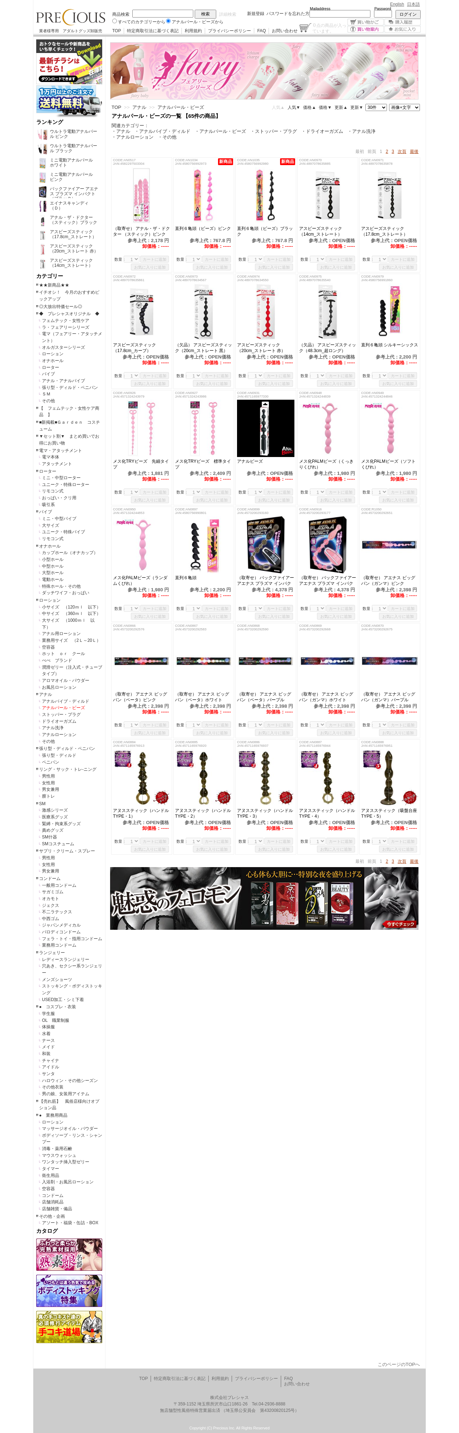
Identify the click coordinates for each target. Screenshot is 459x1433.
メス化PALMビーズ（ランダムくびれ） (140, 580)
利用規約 (193, 30)
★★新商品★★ (54, 285)
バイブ (48, 373)
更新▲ (341, 107)
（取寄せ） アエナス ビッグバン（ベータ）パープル (265, 697)
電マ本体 (50, 457)
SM (42, 803)
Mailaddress (320, 8)
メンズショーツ (57, 979)
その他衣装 (52, 1087)
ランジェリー (52, 952)
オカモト (50, 898)
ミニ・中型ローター (61, 477)
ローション (52, 353)
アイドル (50, 1066)
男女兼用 (50, 789)
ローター (50, 367)
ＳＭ (46, 393)
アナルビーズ (250, 461)
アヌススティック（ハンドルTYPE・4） (327, 813)
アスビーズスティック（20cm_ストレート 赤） (261, 347)
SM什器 (49, 837)
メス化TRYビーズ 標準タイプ (203, 464)
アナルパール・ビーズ (63, 707)
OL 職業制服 (58, 1020)
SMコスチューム (58, 843)
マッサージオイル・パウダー (70, 1128)
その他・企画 (52, 1216)
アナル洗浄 (52, 727)
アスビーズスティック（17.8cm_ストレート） (384, 231)
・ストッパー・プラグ (273, 131)
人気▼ (294, 107)
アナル (45, 694)
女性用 (48, 782)
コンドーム (50, 878)
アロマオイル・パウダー (65, 680)
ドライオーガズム (59, 721)
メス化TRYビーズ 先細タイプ (141, 464)
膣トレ (48, 796)
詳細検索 (227, 14)
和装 (46, 1053)
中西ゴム (50, 918)
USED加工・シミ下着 (63, 999)
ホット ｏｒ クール (65, 653)
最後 (414, 151)
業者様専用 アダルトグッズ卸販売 (70, 31)
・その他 (167, 137)
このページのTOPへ (399, 1364)
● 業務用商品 (53, 1115)
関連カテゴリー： (130, 125)
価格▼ (325, 107)
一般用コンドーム (59, 885)
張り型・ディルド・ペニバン (70, 387)
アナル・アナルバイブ (63, 380)
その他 (48, 400)
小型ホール (52, 559)
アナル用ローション (61, 633)
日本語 (413, 4)
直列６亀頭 (188, 577)
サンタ (48, 1073)
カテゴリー (49, 276)
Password (382, 8)
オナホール (52, 360)
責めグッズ (52, 830)
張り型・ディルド (59, 755)
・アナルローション (132, 137)
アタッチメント (57, 463)
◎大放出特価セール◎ (60, 306)
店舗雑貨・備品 (57, 1208)
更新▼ (356, 107)
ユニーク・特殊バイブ (63, 531)
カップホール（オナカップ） (70, 552)
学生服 (48, 1013)
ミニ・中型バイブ (59, 518)
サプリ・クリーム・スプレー (67, 850)
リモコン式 (52, 491)
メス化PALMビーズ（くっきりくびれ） (326, 464)
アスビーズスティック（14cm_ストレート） (320, 231)
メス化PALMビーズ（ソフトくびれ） (388, 464)
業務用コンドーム (59, 945)
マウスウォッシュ (59, 1155)
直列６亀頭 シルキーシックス (389, 344)
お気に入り (402, 29)
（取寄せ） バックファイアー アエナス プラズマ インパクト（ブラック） (265, 580)
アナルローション (59, 734)
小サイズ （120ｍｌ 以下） (71, 607)
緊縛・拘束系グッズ (61, 823)
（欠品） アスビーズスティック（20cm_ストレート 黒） (203, 347)
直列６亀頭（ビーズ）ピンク (203, 228)
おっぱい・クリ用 (59, 497)
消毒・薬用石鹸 (57, 1148)
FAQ (261, 30)
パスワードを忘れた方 (287, 13)
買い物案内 (365, 29)
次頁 (402, 151)
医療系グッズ (55, 816)
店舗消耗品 (52, 1201)
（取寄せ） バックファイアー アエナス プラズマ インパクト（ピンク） (327, 580)
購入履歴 (402, 22)
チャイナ (50, 1060)
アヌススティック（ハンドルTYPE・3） (265, 813)
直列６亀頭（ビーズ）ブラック (265, 231)
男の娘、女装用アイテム (65, 1093)
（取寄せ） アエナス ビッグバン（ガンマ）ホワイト (326, 697)
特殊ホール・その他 (61, 586)
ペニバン (50, 762)
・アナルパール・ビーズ (220, 131)
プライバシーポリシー (229, 30)
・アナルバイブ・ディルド (162, 131)
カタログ (47, 1231)
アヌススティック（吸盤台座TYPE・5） (389, 813)
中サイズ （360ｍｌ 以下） (71, 613)
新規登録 (255, 13)
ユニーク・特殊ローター (65, 484)
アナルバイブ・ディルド (65, 701)
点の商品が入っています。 (329, 28)
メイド (48, 1046)
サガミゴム (52, 891)
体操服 (48, 1026)
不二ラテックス (57, 911)
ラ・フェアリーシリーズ (65, 327)
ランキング (49, 122)
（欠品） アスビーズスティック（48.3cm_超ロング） (327, 347)
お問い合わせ (285, 30)
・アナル (121, 131)
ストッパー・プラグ (61, 714)
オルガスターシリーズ (63, 347)
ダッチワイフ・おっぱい (65, 592)
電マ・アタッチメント (60, 450)
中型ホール (52, 566)
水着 (46, 1033)
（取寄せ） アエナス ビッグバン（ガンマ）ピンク (388, 580)
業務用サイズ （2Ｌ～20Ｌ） (71, 640)
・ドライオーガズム (322, 131)
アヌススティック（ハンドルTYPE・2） (203, 813)
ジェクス (50, 905)
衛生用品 (50, 1175)
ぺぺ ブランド (57, 660)
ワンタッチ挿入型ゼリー (65, 1161)
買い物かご (365, 22)
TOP (116, 30)
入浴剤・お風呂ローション (68, 1181)
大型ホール (52, 572)
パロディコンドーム (61, 931)
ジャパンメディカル (61, 925)
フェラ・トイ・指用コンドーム (72, 938)
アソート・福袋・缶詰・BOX (70, 1222)
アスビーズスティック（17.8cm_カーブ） (134, 347)
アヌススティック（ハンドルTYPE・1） (141, 813)
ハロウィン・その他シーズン (70, 1080)
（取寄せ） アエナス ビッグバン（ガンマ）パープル (388, 697)
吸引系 (48, 504)
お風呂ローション (59, 687)
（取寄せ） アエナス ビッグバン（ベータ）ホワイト (203, 697)
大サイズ (50, 525)
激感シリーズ (55, 810)
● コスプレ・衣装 (57, 1006)
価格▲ (309, 107)
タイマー (50, 1168)
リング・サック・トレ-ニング (67, 769)
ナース (48, 1040)
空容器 (48, 647)
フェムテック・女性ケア (65, 320)
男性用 (48, 776)
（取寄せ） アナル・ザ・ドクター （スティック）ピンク (141, 231)
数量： (120, 259)
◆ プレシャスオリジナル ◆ (69, 313)
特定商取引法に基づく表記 (153, 30)
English (397, 4)
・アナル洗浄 (361, 131)
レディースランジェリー (65, 959)
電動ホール (52, 579)
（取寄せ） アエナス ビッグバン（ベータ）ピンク (140, 697)
